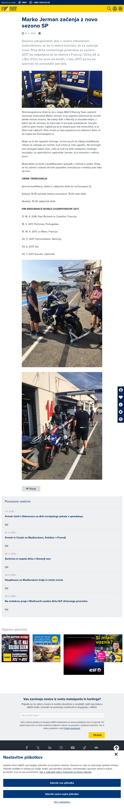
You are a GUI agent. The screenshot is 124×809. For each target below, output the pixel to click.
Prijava (97, 735)
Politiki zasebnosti (72, 728)
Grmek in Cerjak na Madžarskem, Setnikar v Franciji (35, 537)
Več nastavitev (62, 802)
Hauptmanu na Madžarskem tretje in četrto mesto (34, 580)
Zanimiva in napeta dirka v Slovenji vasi (28, 559)
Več (6, 524)
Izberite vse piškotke (62, 783)
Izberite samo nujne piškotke (62, 794)
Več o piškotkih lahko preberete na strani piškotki (65, 772)
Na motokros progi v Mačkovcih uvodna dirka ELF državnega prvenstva (46, 601)
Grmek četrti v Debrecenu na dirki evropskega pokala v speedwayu (44, 516)
